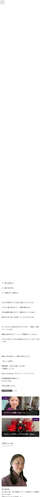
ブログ (15, 391)
